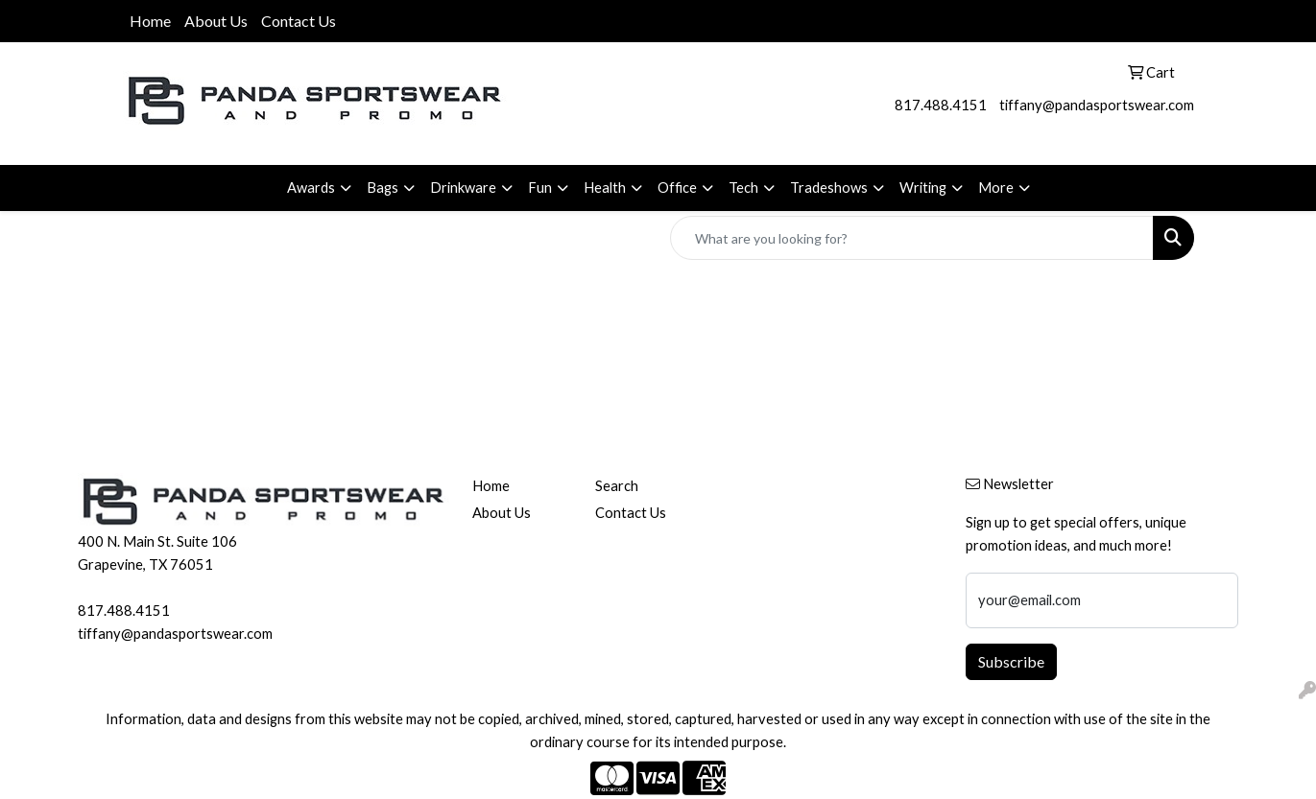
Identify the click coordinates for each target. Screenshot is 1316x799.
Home (150, 21)
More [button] (996, 187)
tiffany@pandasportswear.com (1096, 105)
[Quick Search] (912, 238)
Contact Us (298, 21)
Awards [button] (311, 187)
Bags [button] (382, 187)
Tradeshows (829, 187)
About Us (216, 21)
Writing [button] (922, 187)
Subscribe (1011, 661)
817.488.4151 (941, 105)
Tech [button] (743, 187)
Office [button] (677, 187)
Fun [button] (540, 187)
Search (616, 486)
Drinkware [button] (463, 187)
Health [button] (605, 187)
